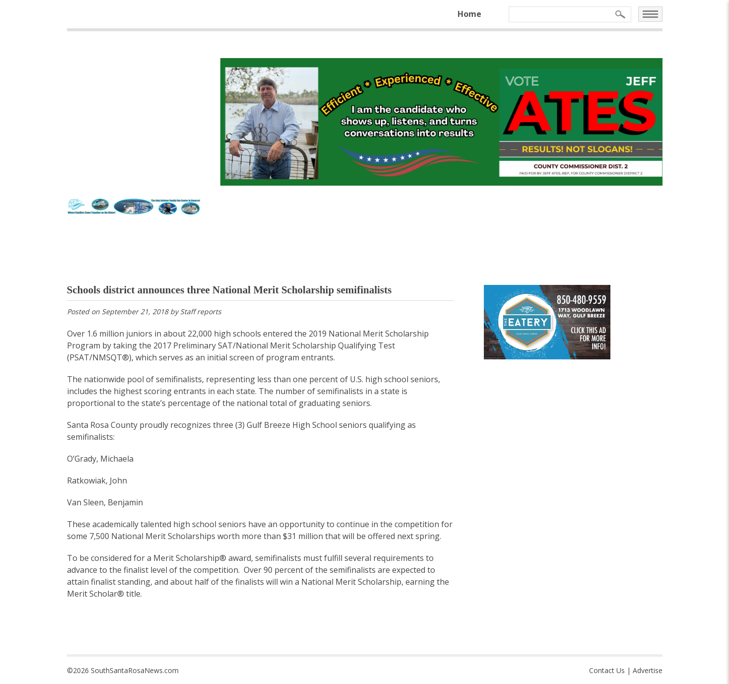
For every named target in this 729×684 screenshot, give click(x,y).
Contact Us (607, 670)
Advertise (648, 670)
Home (469, 13)
